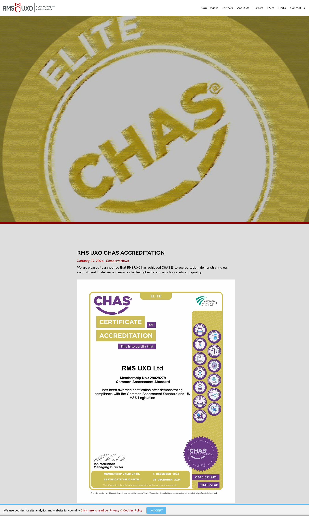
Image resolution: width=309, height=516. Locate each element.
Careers (258, 8)
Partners (227, 8)
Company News (117, 261)
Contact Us (297, 8)
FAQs (270, 8)
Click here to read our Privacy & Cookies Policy (111, 510)
